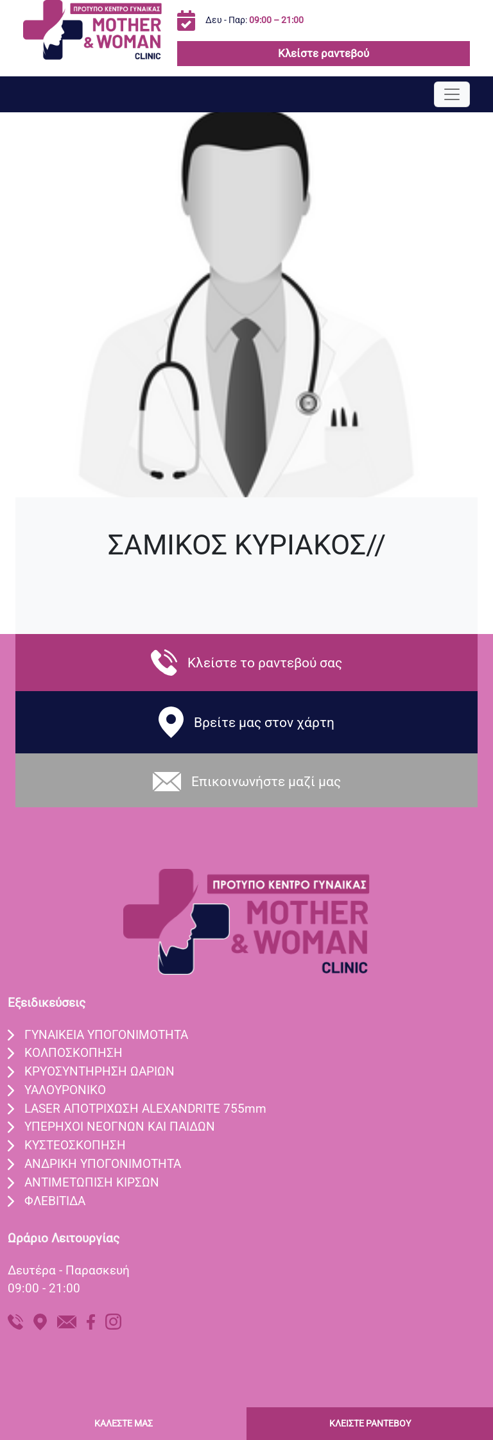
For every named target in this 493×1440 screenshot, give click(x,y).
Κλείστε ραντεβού (323, 53)
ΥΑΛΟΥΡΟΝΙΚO (65, 1090)
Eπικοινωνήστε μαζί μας (266, 781)
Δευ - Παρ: (254, 20)
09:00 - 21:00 (44, 1288)
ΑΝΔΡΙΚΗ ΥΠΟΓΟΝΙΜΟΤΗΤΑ (102, 1163)
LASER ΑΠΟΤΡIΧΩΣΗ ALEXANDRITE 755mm (145, 1108)
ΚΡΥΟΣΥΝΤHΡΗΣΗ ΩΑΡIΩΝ (99, 1071)
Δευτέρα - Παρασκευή (69, 1270)
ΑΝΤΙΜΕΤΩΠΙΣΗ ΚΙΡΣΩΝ (91, 1182)
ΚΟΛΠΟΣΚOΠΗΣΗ (73, 1052)
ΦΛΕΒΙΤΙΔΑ (54, 1201)
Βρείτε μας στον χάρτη (264, 722)
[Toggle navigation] (452, 94)
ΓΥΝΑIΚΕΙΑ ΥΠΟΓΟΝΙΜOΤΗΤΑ (106, 1034)
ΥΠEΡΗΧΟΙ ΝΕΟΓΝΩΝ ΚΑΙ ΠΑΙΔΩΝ (119, 1126)
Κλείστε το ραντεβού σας (264, 663)
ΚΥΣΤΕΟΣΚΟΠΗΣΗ (75, 1145)
